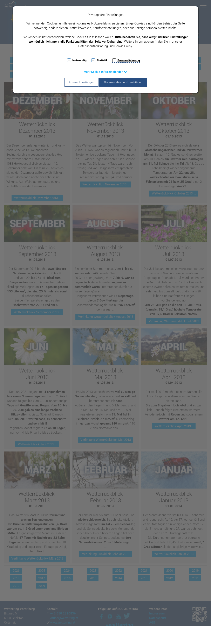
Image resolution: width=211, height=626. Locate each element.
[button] (106, 71)
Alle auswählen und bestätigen (122, 82)
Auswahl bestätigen (81, 82)
